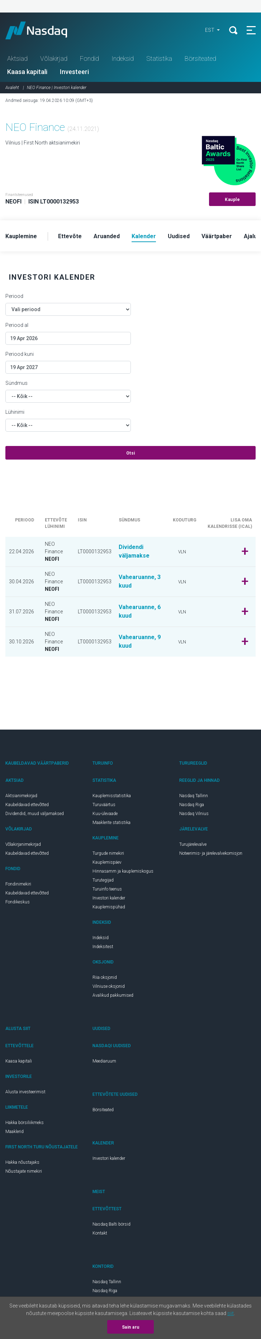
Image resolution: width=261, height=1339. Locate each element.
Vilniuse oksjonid (108, 986)
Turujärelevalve (193, 844)
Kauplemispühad (108, 906)
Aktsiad (17, 58)
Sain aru (130, 1327)
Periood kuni (19, 354)
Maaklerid (14, 1131)
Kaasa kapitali (27, 71)
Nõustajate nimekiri (23, 1171)
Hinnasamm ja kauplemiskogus (122, 871)
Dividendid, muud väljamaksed (34, 813)
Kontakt (99, 1233)
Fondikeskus (17, 901)
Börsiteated (200, 58)
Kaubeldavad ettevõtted (27, 804)
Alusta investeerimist (25, 1091)
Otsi (130, 453)
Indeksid (122, 58)
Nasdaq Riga (191, 804)
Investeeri (74, 71)
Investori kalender (108, 898)
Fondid (89, 58)
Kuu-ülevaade (105, 813)
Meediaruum (104, 1061)
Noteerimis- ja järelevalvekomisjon (210, 853)
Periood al (16, 325)
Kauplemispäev (107, 862)
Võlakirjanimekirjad (23, 844)
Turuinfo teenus (107, 889)
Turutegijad (103, 880)
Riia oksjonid (104, 977)
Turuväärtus (103, 804)
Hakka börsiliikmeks (24, 1122)
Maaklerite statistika (111, 822)
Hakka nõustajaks (22, 1162)
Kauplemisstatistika (111, 795)
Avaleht (12, 87)
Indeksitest (102, 946)
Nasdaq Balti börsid (111, 1224)
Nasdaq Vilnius (194, 813)
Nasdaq (43, 30)
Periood (14, 296)
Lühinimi (14, 412)
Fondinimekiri (18, 884)
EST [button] (210, 30)
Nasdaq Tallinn (193, 795)
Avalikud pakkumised (112, 995)
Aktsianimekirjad (21, 795)
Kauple (232, 199)
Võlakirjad (53, 58)
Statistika (159, 58)
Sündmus (16, 383)
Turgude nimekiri (108, 853)
